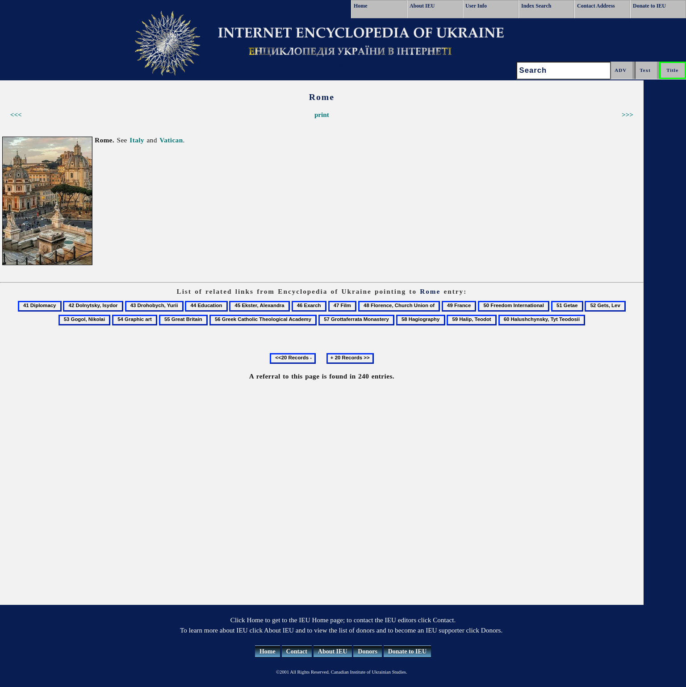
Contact (296, 651)
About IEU (422, 6)
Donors (367, 651)
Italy (137, 140)
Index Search (536, 6)
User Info (476, 6)
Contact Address (596, 6)
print (321, 114)
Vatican (171, 140)
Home (361, 6)
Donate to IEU (649, 6)
